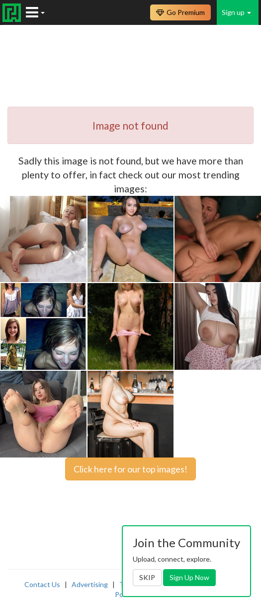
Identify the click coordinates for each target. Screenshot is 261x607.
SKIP (147, 577)
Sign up (236, 12)
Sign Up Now (189, 577)
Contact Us (42, 584)
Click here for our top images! (130, 468)
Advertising (90, 584)
